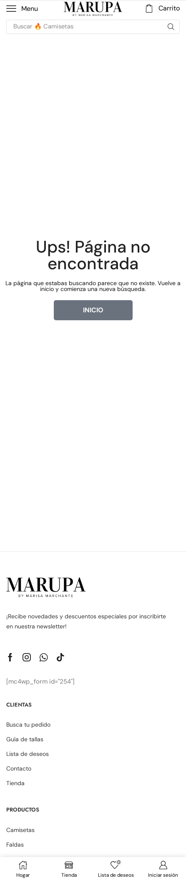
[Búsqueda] (171, 26)
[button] (22, 9)
